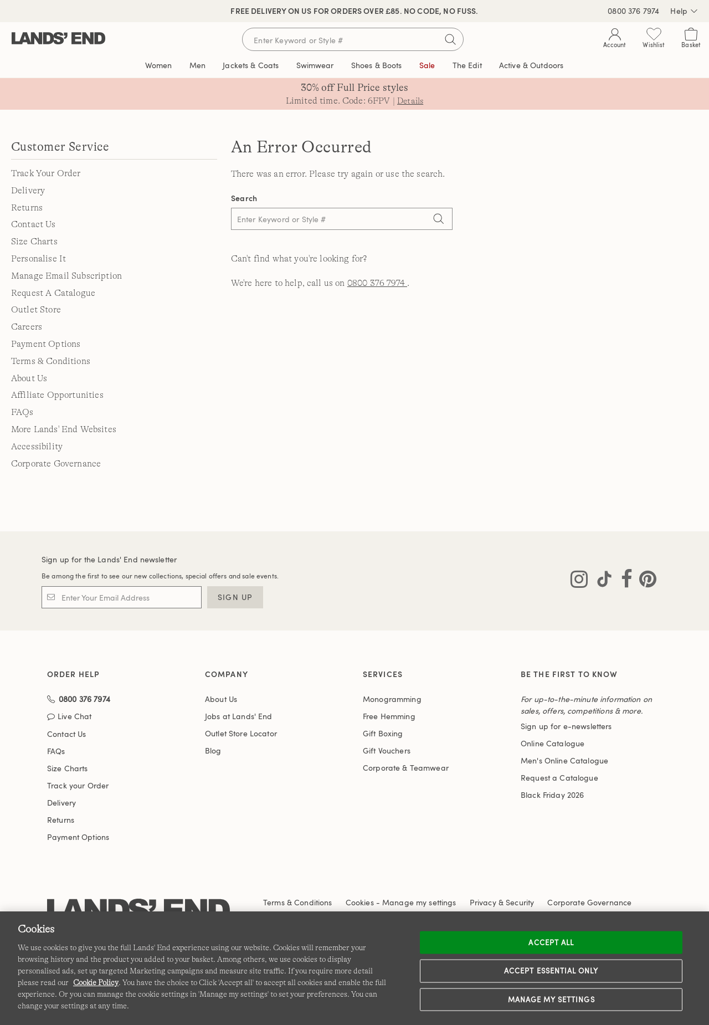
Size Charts (34, 242)
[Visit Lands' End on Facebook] (623, 581)
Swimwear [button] (315, 65)
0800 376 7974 (633, 11)
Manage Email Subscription (66, 276)
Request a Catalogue (559, 778)
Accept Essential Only (551, 971)
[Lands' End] (58, 39)
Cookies (360, 885)
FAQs (22, 412)
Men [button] (197, 65)
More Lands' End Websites (63, 429)
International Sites (442, 898)
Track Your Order (46, 173)
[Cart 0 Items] (691, 40)
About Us (29, 378)
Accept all (550, 942)
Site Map (380, 898)
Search (244, 198)
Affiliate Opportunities (57, 395)
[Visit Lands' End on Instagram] (579, 581)
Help (684, 11)
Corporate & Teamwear (406, 768)
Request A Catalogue (53, 293)
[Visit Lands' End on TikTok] (601, 581)
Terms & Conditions (50, 361)
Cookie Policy (96, 982)
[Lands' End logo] (138, 894)
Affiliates (334, 898)
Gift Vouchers (386, 751)
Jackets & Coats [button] (251, 65)
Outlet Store (36, 310)
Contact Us (33, 224)
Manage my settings (551, 999)
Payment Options (45, 344)
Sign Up (235, 597)
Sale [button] (427, 65)
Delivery (28, 191)
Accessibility (37, 447)
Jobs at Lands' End (239, 716)
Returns (27, 208)
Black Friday (552, 795)
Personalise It (38, 259)
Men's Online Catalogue (564, 761)
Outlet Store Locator (241, 734)
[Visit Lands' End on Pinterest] (644, 581)
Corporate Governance (56, 464)
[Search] (438, 219)
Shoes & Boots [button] (376, 65)
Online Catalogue (552, 744)
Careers (26, 327)
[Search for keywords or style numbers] (353, 39)
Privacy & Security (502, 885)
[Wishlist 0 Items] (654, 40)
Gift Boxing (383, 734)
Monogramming (392, 699)
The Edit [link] (467, 65)
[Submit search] (450, 39)
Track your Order (78, 768)
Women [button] (158, 65)
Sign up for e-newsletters (566, 726)
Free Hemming (389, 716)
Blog (213, 751)
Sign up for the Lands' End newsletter (109, 560)
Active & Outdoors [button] (531, 65)
